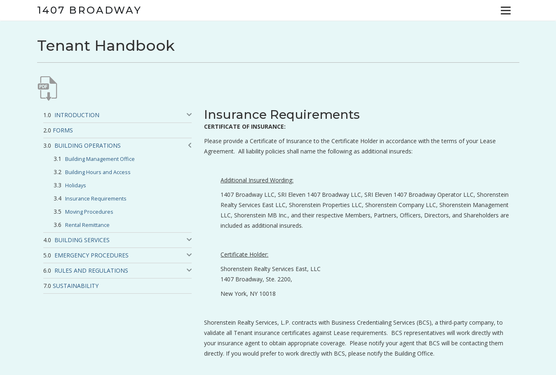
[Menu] (505, 10)
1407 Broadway (89, 10)
